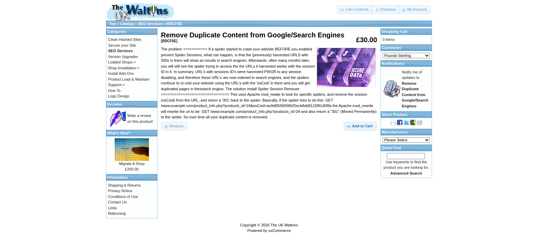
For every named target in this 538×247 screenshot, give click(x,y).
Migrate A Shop (132, 164)
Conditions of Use (123, 197)
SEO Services (150, 24)
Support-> (116, 85)
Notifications (393, 63)
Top (112, 24)
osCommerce (279, 230)
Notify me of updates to (415, 89)
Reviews (114, 104)
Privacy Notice (120, 191)
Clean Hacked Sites (124, 39)
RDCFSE (174, 24)
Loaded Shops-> (122, 62)
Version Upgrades (123, 57)
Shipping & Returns (124, 185)
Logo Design (118, 96)
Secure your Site (122, 45)
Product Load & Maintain (128, 79)
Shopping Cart (395, 32)
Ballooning (117, 213)
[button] (355, 9)
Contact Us (117, 202)
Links (112, 208)
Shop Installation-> (123, 68)
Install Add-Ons (121, 73)
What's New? (118, 133)
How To (114, 91)
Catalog (127, 24)
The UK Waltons (284, 225)
